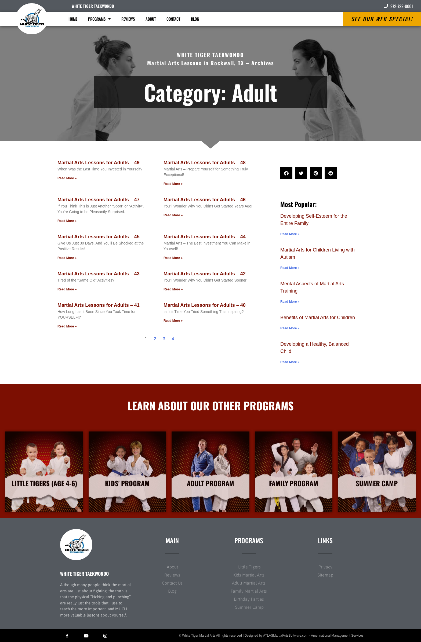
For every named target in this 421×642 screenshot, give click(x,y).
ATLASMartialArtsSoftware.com (285, 635)
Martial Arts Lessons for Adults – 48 (205, 162)
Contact (173, 19)
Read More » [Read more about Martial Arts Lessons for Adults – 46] (173, 215)
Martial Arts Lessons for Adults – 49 (98, 162)
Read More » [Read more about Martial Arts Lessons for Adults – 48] (173, 184)
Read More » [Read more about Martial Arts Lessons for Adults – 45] (67, 258)
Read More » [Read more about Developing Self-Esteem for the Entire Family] (289, 234)
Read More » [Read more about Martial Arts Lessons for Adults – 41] (67, 326)
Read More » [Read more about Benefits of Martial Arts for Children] (289, 328)
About (151, 19)
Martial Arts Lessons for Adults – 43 (98, 273)
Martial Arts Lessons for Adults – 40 (205, 305)
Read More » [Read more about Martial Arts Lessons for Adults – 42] (173, 289)
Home (72, 19)
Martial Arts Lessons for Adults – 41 (98, 305)
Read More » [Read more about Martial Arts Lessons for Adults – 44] (173, 258)
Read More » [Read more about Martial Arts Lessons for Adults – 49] (67, 178)
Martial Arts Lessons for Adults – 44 (205, 236)
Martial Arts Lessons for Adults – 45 (98, 236)
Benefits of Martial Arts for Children (317, 317)
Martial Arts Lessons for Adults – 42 (205, 273)
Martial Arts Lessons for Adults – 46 (205, 199)
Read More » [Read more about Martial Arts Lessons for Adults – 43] (67, 289)
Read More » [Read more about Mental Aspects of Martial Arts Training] (289, 302)
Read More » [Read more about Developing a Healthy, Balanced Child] (289, 362)
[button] (286, 173)
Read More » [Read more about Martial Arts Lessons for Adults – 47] (67, 221)
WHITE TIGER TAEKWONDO (93, 6)
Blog (195, 19)
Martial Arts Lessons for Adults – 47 (98, 199)
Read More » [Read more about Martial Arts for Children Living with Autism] (289, 268)
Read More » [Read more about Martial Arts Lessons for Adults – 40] (173, 321)
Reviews (128, 19)
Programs (99, 19)
